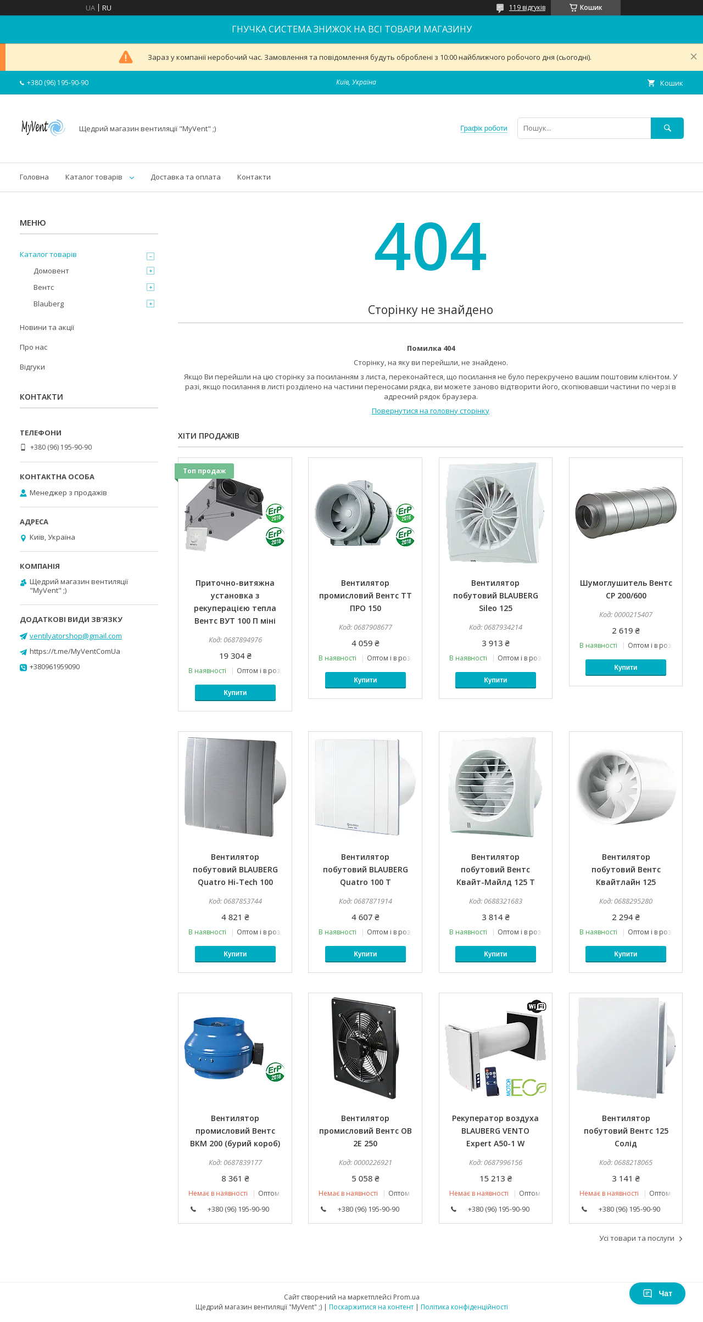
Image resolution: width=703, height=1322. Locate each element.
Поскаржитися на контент (371, 1307)
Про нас (33, 347)
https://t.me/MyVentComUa (75, 651)
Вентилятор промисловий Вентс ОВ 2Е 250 (365, 1131)
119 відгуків (527, 7)
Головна (34, 177)
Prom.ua (406, 1297)
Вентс (44, 287)
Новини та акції (47, 327)
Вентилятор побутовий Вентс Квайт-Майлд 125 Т (495, 869)
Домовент (51, 271)
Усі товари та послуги (636, 1238)
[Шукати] (667, 128)
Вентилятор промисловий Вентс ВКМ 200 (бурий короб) (235, 1131)
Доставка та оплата (185, 177)
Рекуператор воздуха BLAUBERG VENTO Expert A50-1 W (495, 1131)
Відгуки (32, 367)
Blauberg (49, 304)
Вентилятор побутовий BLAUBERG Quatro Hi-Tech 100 (235, 869)
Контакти (254, 177)
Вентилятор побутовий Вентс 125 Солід (626, 1131)
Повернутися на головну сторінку (430, 411)
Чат (657, 1293)
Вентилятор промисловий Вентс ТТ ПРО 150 (365, 595)
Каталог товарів (93, 177)
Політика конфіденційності (464, 1307)
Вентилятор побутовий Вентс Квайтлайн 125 (626, 869)
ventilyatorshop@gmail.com (76, 635)
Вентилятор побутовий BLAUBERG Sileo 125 (495, 595)
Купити (235, 693)
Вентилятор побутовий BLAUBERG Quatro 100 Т (365, 869)
